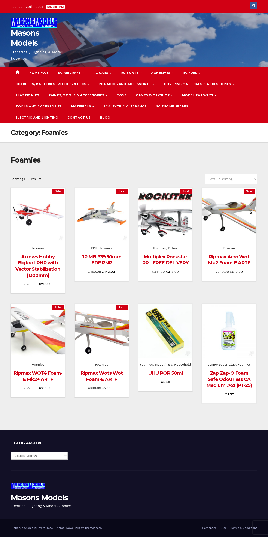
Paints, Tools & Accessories (77, 95)
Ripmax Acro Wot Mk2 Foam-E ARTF (229, 260)
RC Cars (101, 73)
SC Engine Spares (172, 106)
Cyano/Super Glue (221, 365)
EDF (94, 248)
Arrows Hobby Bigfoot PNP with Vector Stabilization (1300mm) (37, 266)
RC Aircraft (70, 73)
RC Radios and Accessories (126, 84)
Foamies (38, 248)
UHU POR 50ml (165, 373)
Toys (122, 95)
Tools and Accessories (38, 106)
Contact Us (79, 117)
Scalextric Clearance (125, 106)
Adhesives (161, 73)
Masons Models (39, 497)
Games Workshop (153, 95)
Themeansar (93, 527)
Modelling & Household (173, 365)
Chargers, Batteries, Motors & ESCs (51, 84)
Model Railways (198, 95)
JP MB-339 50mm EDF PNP (101, 260)
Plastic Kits (27, 95)
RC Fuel (190, 73)
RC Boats (130, 73)
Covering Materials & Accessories (198, 84)
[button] (245, 95)
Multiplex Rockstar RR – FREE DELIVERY (165, 260)
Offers (173, 248)
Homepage (39, 73)
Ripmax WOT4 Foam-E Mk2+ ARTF (37, 376)
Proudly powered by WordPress (32, 527)
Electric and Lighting (36, 117)
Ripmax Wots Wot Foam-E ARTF (101, 376)
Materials (81, 106)
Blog (105, 117)
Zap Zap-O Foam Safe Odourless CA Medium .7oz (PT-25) (229, 379)
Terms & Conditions (244, 527)
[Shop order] (231, 179)
